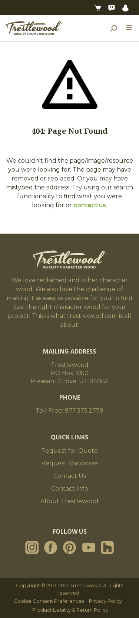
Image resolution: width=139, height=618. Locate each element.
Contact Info (69, 488)
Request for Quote (69, 450)
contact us (89, 205)
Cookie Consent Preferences (49, 601)
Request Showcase (69, 463)
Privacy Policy (105, 601)
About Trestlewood (69, 501)
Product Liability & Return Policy (70, 610)
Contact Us (69, 475)
